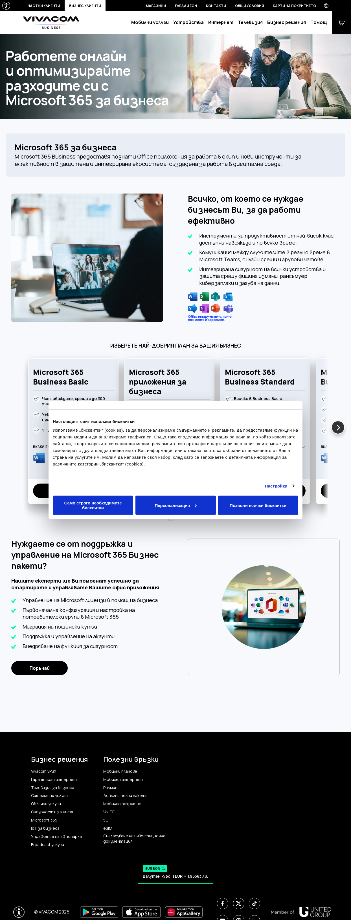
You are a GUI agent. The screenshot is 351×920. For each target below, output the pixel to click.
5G (105, 820)
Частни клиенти (44, 5)
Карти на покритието (294, 5)
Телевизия (250, 22)
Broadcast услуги (47, 844)
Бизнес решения (286, 22)
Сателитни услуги (49, 795)
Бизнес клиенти (85, 5)
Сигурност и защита (52, 811)
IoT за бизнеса (45, 828)
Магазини (156, 5)
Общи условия (249, 5)
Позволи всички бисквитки (258, 505)
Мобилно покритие (122, 803)
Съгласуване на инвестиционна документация (134, 838)
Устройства (188, 22)
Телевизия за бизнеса (52, 787)
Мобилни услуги (150, 22)
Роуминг (111, 787)
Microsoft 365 (44, 820)
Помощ (318, 22)
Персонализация (176, 505)
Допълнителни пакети (125, 795)
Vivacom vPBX (43, 771)
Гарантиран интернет (54, 779)
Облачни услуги (46, 803)
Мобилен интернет (123, 779)
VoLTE (109, 811)
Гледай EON (186, 5)
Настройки (276, 485)
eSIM (107, 828)
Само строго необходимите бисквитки (93, 505)
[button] (338, 427)
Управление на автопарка (56, 836)
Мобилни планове (120, 771)
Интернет (220, 22)
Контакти (216, 5)
